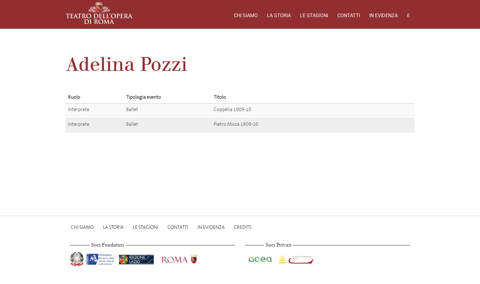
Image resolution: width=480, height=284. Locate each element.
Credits (243, 227)
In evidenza (383, 15)
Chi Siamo (246, 15)
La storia (279, 15)
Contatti (348, 15)
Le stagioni (314, 15)
